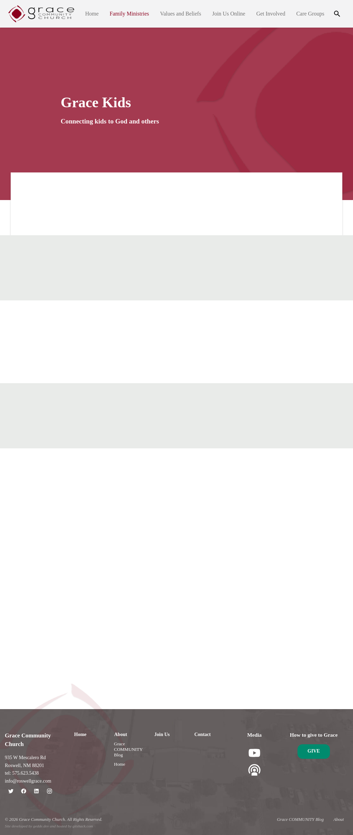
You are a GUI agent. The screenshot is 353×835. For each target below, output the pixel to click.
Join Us (162, 734)
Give (313, 751)
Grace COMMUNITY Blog (128, 749)
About (120, 734)
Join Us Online (228, 14)
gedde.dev (41, 826)
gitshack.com (82, 826)
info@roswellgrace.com (28, 781)
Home (92, 14)
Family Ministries (129, 14)
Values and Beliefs (180, 14)
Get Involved (270, 14)
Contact (202, 734)
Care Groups (310, 14)
